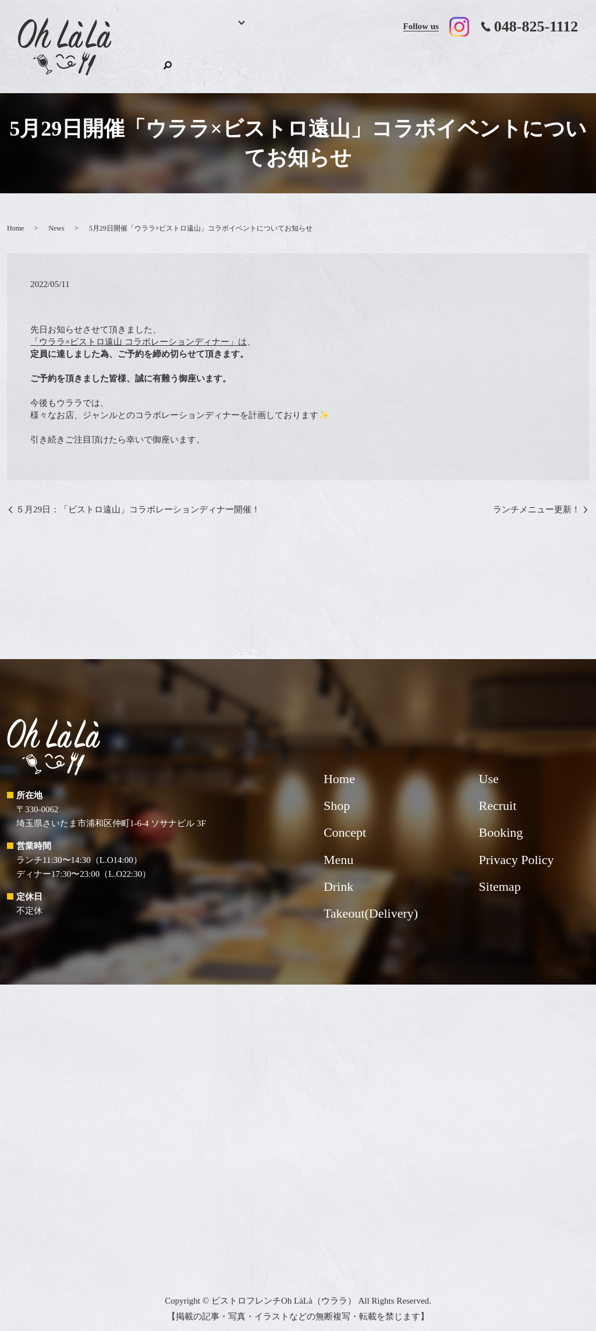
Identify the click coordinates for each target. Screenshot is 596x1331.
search (569, 60)
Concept (321, 61)
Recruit (501, 61)
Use (454, 61)
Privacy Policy (516, 848)
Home (151, 61)
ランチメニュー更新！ (536, 497)
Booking (188, 61)
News (56, 217)
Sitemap (500, 875)
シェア (245, 641)
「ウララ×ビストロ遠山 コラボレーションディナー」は (138, 330)
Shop (541, 61)
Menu (229, 61)
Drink (278, 61)
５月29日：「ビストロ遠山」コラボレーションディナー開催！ (138, 497)
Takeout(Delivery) (386, 61)
